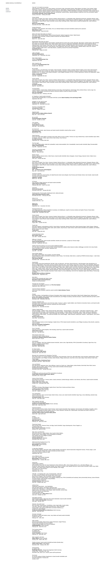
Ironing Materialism (36, 234)
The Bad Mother (36, 88)
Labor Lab (34, 52)
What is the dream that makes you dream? (41, 34)
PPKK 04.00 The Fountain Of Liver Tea (41, 442)
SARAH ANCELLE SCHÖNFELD (13, 3)
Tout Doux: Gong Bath (37, 106)
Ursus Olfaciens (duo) (37, 456)
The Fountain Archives (37, 529)
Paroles (34, 416)
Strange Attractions (36, 27)
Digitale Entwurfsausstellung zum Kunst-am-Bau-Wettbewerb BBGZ (47, 245)
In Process (34, 181)
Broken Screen (35, 154)
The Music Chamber (36, 173)
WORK (7, 8)
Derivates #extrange (36, 514)
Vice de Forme (35, 547)
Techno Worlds (35, 17)
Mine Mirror (34, 277)
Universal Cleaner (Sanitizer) (38, 288)
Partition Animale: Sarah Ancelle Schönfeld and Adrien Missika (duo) (47, 542)
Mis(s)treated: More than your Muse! (40, 41)
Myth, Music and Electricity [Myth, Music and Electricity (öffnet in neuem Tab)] (38, 432)
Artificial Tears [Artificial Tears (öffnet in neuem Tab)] (35, 485)
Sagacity (34, 112)
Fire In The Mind (36, 328)
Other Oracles (35, 520)
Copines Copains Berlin (37, 309)
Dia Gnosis (34, 555)
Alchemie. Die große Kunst (38, 504)
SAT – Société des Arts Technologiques (41, 169)
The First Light (35, 143)
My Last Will (35, 68)
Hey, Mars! (34, 320)
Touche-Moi (34, 225)
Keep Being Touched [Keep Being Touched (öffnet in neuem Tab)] (37, 497)
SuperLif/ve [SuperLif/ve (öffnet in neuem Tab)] (34, 462)
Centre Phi (34, 168)
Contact (8, 11)
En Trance (34, 349)
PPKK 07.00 (35, 198)
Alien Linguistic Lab (36, 63)
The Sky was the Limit (37, 208)
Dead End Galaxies (36, 407)
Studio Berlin (35, 262)
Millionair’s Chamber (36, 239)
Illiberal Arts (34, 203)
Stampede (34, 187)
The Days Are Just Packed (38, 283)
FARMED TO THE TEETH (38, 101)
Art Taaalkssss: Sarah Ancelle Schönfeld (41, 96)
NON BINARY (35, 341)
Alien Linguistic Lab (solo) (38, 537)
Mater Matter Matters (37, 58)
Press (7, 10)
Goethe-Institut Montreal (38, 167)
